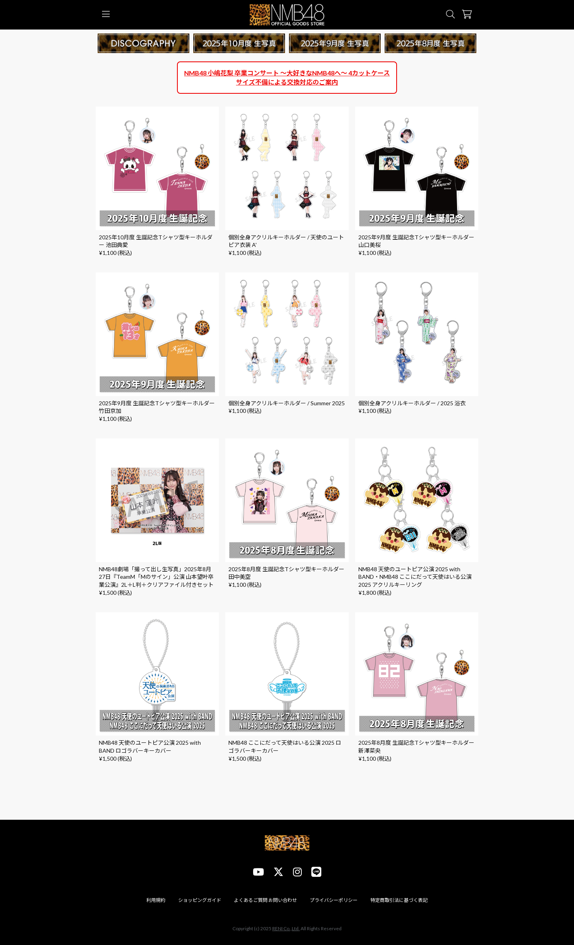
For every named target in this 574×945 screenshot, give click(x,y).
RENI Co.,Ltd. (286, 928)
